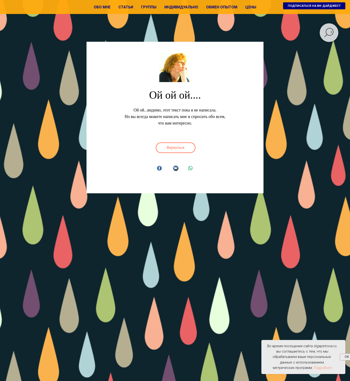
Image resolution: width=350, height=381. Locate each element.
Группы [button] (148, 7)
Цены (250, 7)
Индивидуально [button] (181, 7)
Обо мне (102, 7)
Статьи (125, 7)
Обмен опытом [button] (221, 7)
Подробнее (323, 368)
